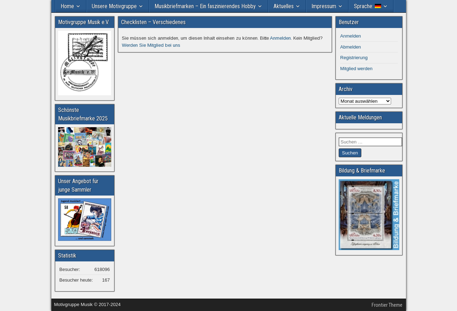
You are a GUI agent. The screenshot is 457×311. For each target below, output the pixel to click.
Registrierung (353, 57)
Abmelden (350, 47)
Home (67, 6)
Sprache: (367, 6)
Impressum (323, 6)
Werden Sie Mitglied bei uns (151, 45)
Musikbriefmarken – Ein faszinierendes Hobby (205, 6)
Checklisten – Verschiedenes (153, 22)
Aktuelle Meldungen (360, 117)
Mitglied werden (356, 68)
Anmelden (280, 38)
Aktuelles (283, 6)
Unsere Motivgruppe (114, 6)
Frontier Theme (387, 305)
